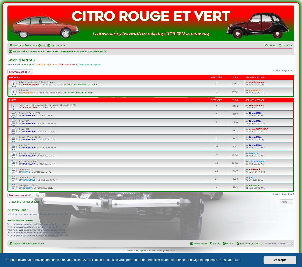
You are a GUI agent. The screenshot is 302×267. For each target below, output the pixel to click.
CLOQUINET (28, 180)
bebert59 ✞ (255, 169)
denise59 (27, 188)
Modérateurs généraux (46, 64)
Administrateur (30, 84)
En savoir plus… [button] (231, 260)
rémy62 (26, 172)
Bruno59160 (28, 115)
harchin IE (254, 185)
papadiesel (28, 92)
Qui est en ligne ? (17, 210)
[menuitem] (31, 45)
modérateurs (28, 64)
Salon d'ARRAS (21, 60)
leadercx (253, 153)
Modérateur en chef (68, 64)
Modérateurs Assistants (89, 64)
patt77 (252, 177)
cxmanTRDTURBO (258, 129)
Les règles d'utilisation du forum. (82, 84)
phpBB (142, 251)
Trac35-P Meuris (257, 161)
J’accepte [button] (280, 260)
